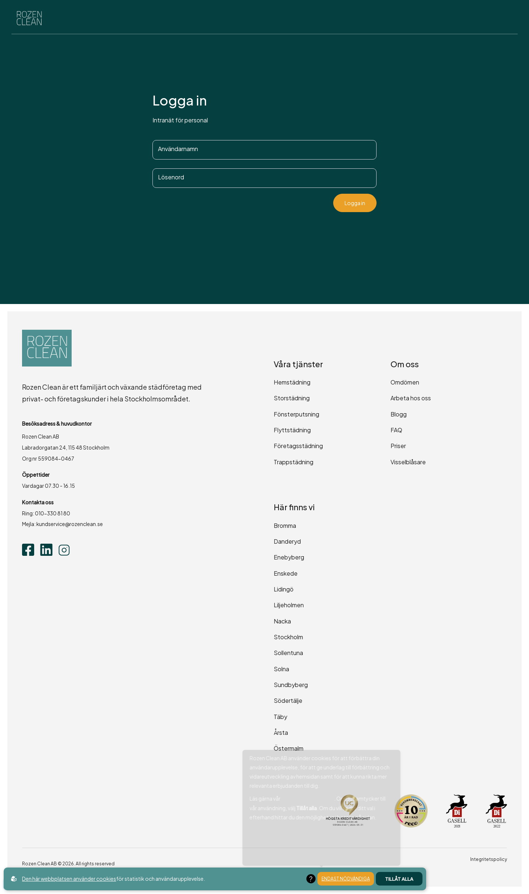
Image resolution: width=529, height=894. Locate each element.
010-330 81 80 (52, 513)
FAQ (396, 429)
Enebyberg (289, 557)
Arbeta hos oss (411, 397)
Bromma (285, 525)
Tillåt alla (399, 879)
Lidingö (284, 589)
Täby (280, 716)
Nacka (282, 621)
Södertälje (288, 700)
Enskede (286, 573)
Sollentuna (288, 652)
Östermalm (288, 748)
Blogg (399, 414)
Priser (398, 445)
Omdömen (405, 382)
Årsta (281, 732)
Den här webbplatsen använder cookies (69, 878)
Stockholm (288, 636)
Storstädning (292, 397)
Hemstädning (292, 382)
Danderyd (287, 541)
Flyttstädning (292, 429)
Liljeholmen (289, 604)
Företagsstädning (298, 445)
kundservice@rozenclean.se (69, 524)
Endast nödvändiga (345, 879)
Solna (281, 668)
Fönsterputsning (296, 414)
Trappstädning (293, 461)
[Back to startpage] (31, 19)
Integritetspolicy (488, 859)
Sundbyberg (291, 684)
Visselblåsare (408, 461)
